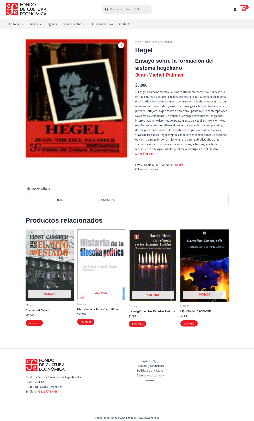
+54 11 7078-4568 (47, 391)
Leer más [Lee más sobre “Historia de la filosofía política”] (86, 321)
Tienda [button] (34, 24)
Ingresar (150, 380)
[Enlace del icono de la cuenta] (235, 9)
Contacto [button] (123, 24)
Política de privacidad (150, 370)
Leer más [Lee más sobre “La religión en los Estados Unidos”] (137, 323)
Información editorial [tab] (38, 189)
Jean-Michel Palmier (159, 75)
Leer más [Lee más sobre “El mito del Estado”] (34, 323)
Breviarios (152, 169)
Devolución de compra (150, 375)
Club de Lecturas (99, 24)
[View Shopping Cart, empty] (244, 9)
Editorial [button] (16, 24)
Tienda (147, 41)
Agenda (50, 24)
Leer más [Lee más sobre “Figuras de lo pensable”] (189, 323)
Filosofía (158, 41)
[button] (21, 24)
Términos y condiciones (150, 366)
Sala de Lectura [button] (72, 24)
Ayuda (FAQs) (150, 361)
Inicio (138, 41)
